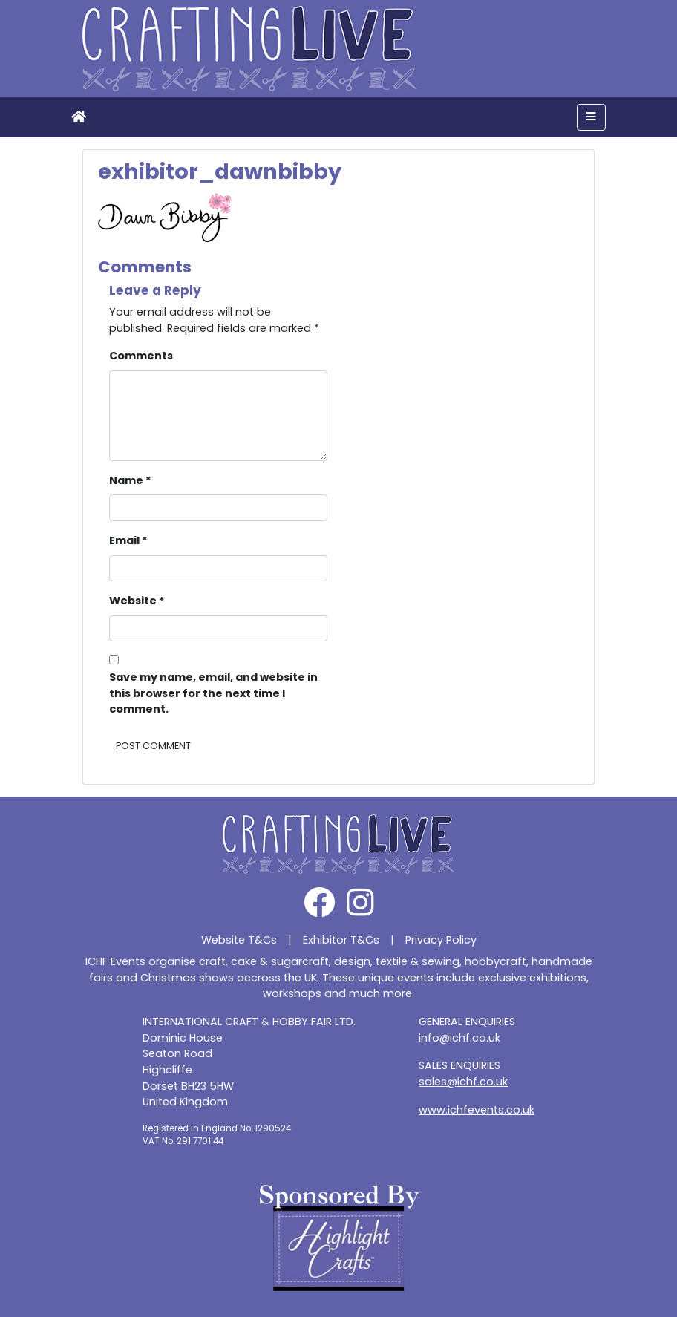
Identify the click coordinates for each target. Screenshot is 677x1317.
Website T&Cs (239, 939)
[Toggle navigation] (591, 117)
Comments (141, 355)
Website (137, 600)
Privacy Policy (441, 939)
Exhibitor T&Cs (341, 939)
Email (128, 540)
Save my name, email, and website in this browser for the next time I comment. (213, 693)
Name (130, 480)
